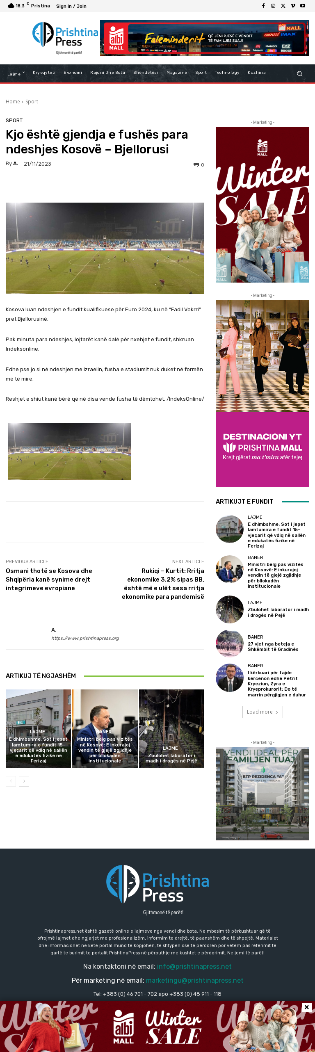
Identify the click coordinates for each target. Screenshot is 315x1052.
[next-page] (24, 781)
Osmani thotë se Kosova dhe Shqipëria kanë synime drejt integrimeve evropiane (49, 579)
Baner (104, 732)
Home (13, 101)
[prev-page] (11, 781)
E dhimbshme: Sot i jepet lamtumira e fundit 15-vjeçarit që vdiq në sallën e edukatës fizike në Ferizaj (38, 750)
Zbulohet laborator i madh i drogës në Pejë (171, 758)
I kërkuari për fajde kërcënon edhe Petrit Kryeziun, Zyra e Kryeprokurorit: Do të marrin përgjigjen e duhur (277, 682)
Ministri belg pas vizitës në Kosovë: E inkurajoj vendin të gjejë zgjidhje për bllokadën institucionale (105, 750)
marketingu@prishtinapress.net (195, 980)
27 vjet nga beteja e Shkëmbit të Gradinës (273, 646)
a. (15, 163)
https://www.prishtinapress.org (85, 638)
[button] (300, 73)
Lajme (37, 732)
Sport (31, 101)
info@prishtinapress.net (194, 965)
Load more (262, 710)
